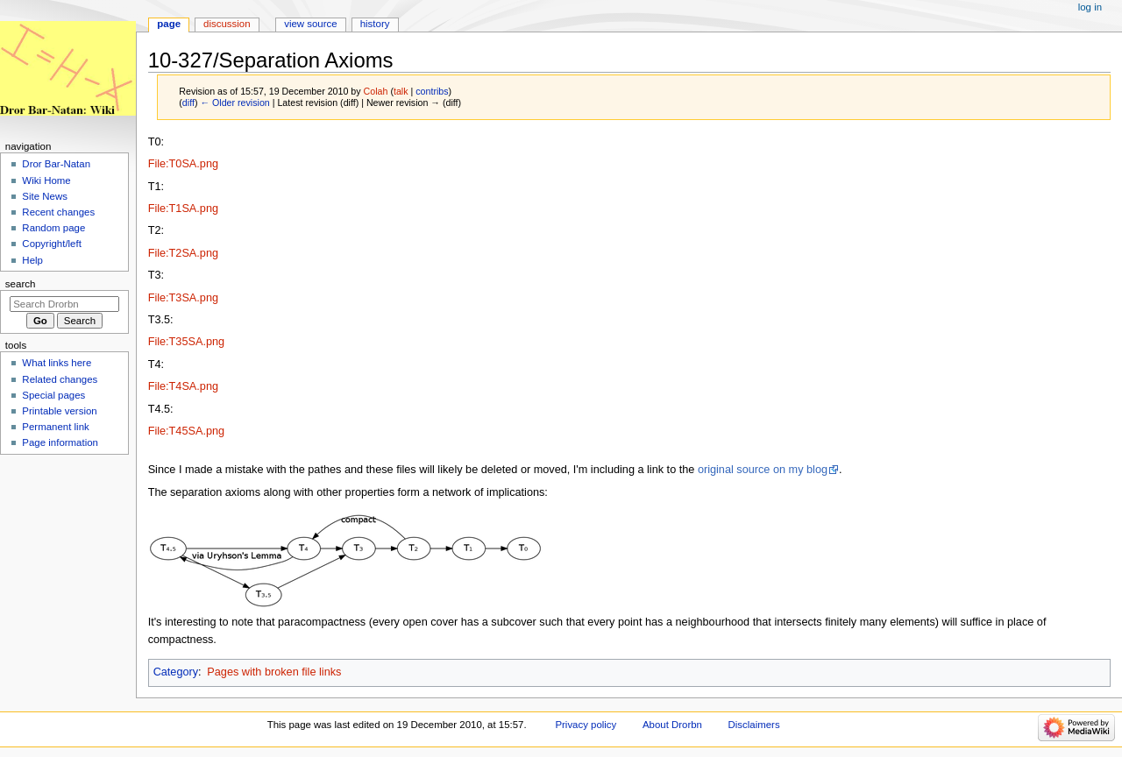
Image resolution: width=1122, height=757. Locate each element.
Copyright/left (51, 243)
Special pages (53, 395)
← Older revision (234, 102)
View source (310, 23)
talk (401, 91)
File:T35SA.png (186, 342)
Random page (53, 228)
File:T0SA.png (183, 164)
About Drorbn (672, 724)
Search (20, 284)
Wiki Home (46, 180)
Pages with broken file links (274, 672)
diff (188, 102)
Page (169, 23)
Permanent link (55, 426)
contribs (431, 91)
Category (175, 672)
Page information (60, 442)
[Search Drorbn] (64, 304)
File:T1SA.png (183, 208)
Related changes (59, 379)
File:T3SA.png (183, 298)
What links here (56, 362)
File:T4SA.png (183, 386)
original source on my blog (762, 469)
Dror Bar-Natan (56, 164)
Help (32, 260)
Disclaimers (754, 724)
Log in (1090, 7)
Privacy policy (585, 724)
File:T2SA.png (183, 253)
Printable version (59, 411)
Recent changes (58, 212)
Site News (44, 196)
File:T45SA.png (186, 431)
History (375, 23)
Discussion (226, 23)
